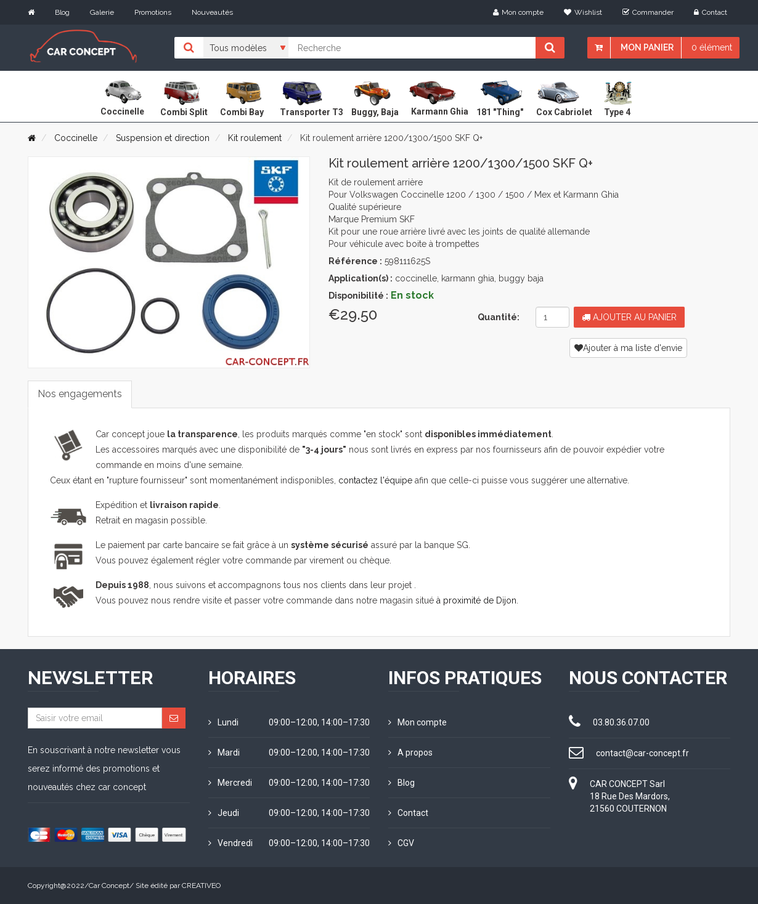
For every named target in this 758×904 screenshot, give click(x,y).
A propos (410, 752)
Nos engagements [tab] (80, 394)
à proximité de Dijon (476, 600)
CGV (401, 843)
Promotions (152, 12)
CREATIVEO (201, 885)
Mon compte (518, 12)
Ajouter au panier (629, 317)
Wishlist (583, 12)
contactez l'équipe (375, 480)
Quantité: (499, 317)
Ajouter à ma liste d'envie (628, 348)
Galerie (102, 12)
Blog (62, 12)
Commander (648, 12)
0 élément (711, 47)
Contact (710, 12)
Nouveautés (212, 12)
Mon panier (647, 47)
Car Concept (109, 885)
